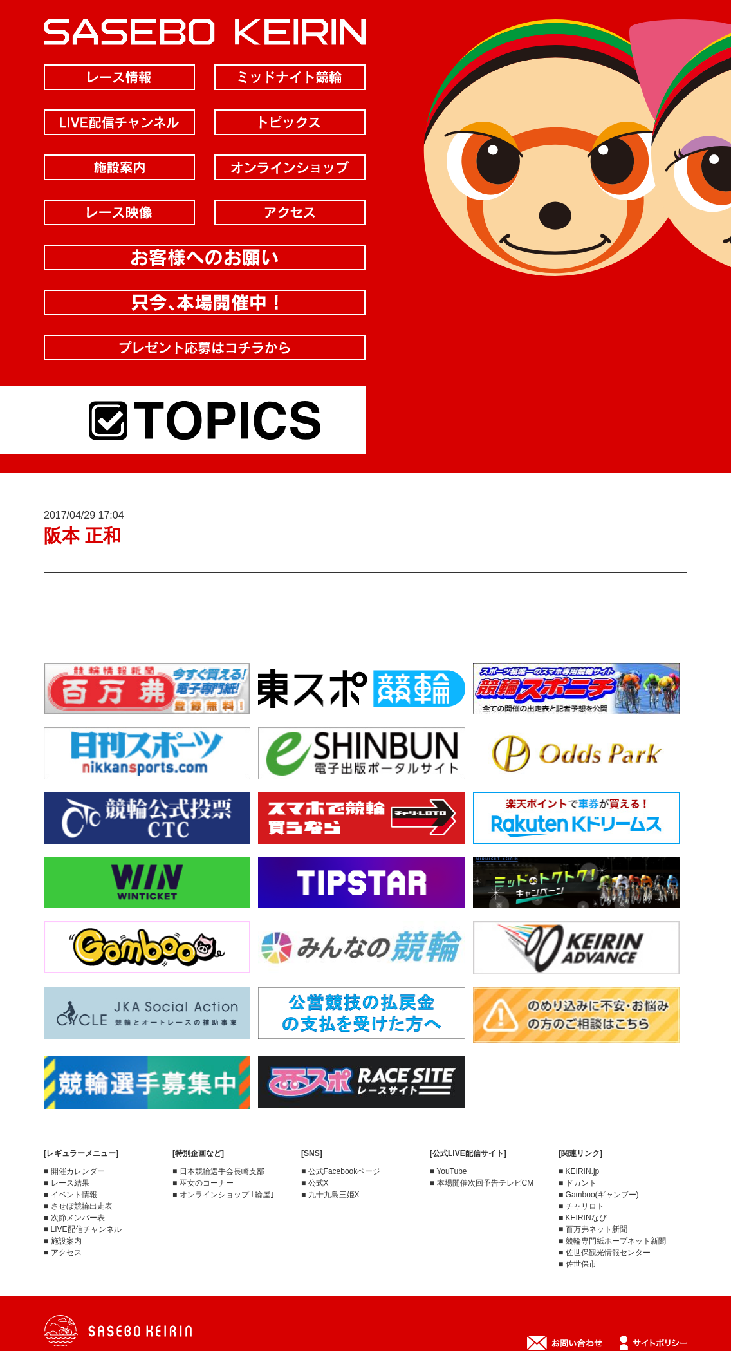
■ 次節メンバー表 (74, 1217)
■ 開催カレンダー (74, 1171)
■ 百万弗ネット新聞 (593, 1229)
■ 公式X (315, 1183)
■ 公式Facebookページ (340, 1171)
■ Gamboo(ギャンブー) (599, 1194)
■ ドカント (578, 1183)
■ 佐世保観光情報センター (605, 1252)
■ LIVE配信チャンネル (83, 1229)
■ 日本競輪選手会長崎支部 (218, 1171)
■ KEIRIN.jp (579, 1171)
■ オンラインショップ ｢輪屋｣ (223, 1194)
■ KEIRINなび (583, 1217)
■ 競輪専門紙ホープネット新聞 (612, 1240)
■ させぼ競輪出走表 (78, 1206)
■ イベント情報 (70, 1194)
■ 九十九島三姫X (330, 1194)
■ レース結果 (66, 1183)
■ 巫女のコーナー (203, 1183)
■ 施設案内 (63, 1240)
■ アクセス (63, 1252)
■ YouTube (448, 1171)
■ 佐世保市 (578, 1264)
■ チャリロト (581, 1206)
